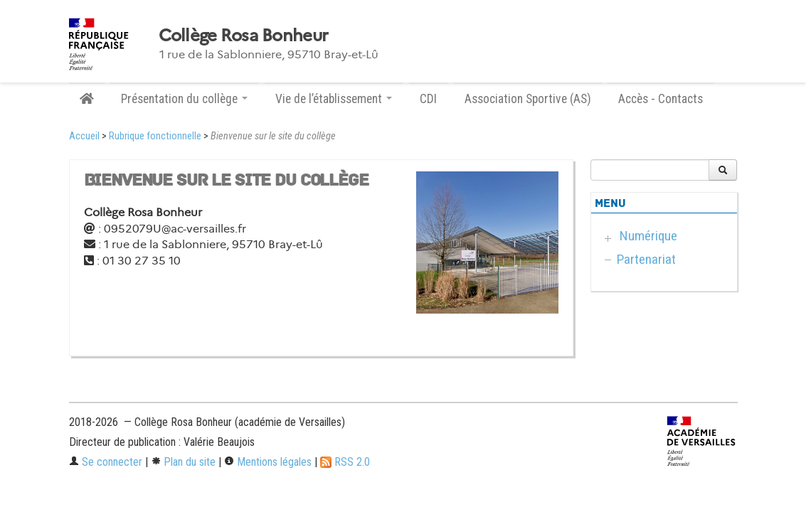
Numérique (648, 236)
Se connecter (105, 462)
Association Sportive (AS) (528, 99)
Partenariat (646, 259)
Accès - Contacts (660, 99)
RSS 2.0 (345, 462)
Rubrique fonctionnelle (155, 136)
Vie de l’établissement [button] (333, 99)
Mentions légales (268, 462)
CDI (428, 99)
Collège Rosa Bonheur (244, 35)
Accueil (84, 136)
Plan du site (183, 462)
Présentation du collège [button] (184, 99)
